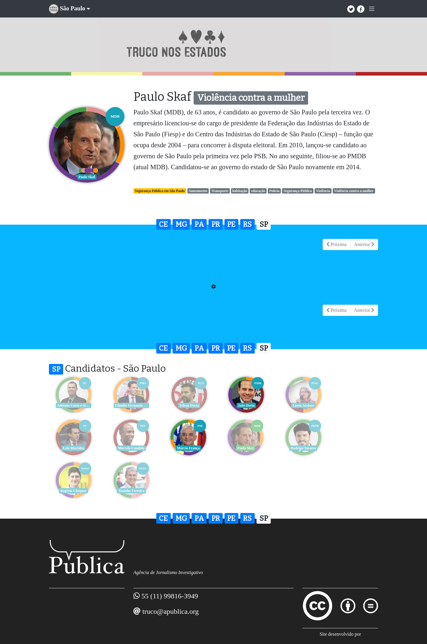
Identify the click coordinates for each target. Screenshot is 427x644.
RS (247, 224)
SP (263, 224)
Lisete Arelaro (298, 405)
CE (163, 224)
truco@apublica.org (170, 569)
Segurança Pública (297, 191)
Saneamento (198, 191)
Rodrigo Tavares (241, 448)
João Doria (241, 405)
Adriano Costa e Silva (73, 405)
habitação (239, 191)
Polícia (274, 191)
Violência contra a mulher (354, 191)
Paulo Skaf (185, 448)
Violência (323, 191)
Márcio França (129, 448)
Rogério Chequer (298, 448)
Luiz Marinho (354, 405)
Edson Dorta (185, 405)
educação (258, 191)
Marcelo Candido (72, 448)
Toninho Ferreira (354, 448)
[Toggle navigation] (372, 9)
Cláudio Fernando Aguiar (130, 405)
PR (215, 224)
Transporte (219, 191)
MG (181, 224)
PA (199, 224)
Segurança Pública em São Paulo (160, 191)
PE (231, 224)
